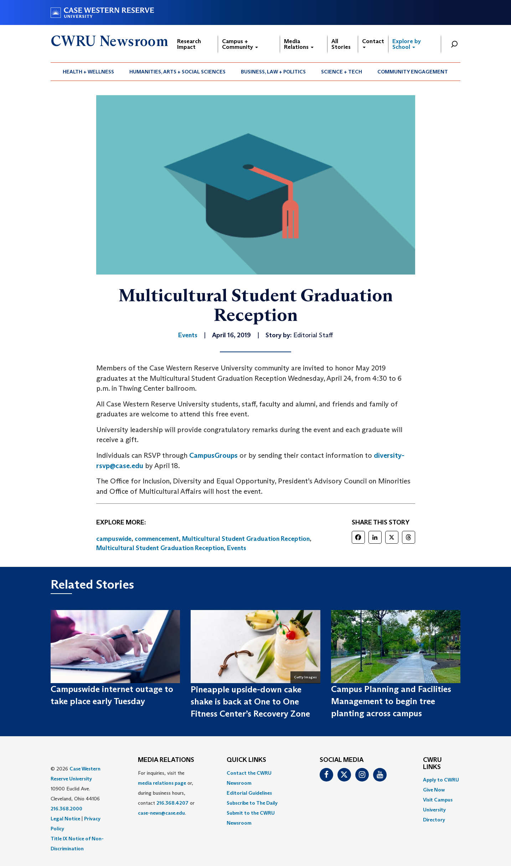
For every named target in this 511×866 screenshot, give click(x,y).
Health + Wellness (88, 71)
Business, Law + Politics (273, 71)
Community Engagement (412, 71)
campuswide (113, 539)
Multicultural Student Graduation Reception (246, 539)
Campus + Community (240, 44)
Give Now (434, 789)
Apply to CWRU (441, 780)
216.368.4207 (172, 803)
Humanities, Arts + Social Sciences (177, 71)
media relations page (162, 783)
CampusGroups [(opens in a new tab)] (213, 455)
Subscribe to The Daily (252, 803)
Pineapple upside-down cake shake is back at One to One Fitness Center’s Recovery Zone (250, 701)
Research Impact (189, 44)
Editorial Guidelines (249, 793)
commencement (157, 539)
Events (236, 548)
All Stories (341, 44)
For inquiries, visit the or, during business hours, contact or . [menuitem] (166, 793)
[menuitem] (88, 72)
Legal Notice (65, 818)
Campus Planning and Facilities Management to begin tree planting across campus (391, 701)
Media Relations (299, 44)
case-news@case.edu (161, 813)
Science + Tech (341, 71)
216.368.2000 (66, 808)
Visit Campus (438, 799)
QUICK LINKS (246, 760)
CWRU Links (432, 764)
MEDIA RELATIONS (166, 760)
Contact (373, 43)
